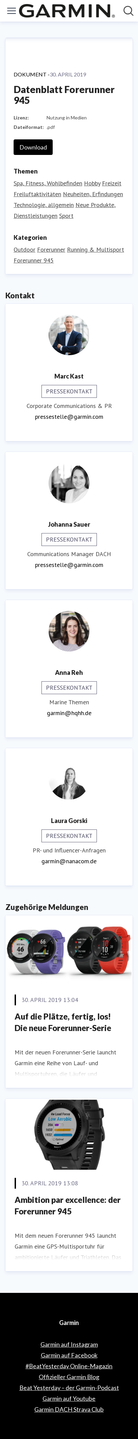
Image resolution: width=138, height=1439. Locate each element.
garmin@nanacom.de (69, 861)
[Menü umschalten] (11, 11)
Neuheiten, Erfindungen (93, 194)
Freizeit (111, 183)
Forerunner (51, 249)
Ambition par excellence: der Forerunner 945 (68, 1205)
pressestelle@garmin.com (69, 416)
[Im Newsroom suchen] (128, 10)
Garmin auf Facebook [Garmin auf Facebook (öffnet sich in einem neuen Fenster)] (69, 1355)
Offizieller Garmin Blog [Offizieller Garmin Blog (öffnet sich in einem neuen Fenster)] (69, 1376)
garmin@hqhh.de (69, 713)
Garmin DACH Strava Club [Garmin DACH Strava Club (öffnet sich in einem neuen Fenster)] (69, 1409)
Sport (66, 216)
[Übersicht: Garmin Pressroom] (67, 11)
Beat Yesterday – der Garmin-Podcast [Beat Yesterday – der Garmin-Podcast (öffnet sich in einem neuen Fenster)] (69, 1387)
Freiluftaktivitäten (37, 194)
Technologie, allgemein (44, 205)
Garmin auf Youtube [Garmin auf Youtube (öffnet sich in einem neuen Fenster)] (69, 1398)
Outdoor (24, 249)
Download (33, 147)
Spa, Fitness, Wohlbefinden (48, 183)
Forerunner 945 (34, 260)
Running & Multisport (95, 249)
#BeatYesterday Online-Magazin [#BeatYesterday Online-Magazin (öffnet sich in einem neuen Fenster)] (69, 1366)
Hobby (92, 183)
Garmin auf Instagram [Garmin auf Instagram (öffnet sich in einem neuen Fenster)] (69, 1344)
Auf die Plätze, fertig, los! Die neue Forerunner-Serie (63, 1022)
